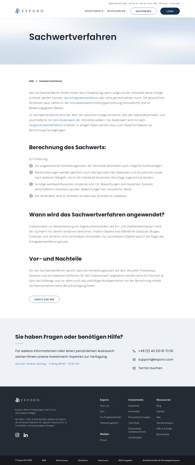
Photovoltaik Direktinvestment (137, 430)
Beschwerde (163, 434)
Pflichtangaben (125, 460)
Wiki (158, 417)
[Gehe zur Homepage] (29, 11)
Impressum (103, 460)
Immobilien (134, 411)
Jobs (102, 411)
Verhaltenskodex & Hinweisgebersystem (161, 460)
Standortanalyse (165, 422)
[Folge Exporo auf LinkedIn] (26, 435)
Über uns (104, 405)
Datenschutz (62, 460)
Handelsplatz (135, 437)
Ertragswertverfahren (84, 98)
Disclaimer (83, 460)
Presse (103, 440)
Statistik (161, 411)
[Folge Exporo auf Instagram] (18, 435)
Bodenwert (67, 120)
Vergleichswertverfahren (46, 125)
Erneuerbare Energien (139, 417)
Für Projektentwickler (110, 417)
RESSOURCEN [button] (116, 11)
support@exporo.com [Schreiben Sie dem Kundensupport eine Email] (155, 359)
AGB (44, 460)
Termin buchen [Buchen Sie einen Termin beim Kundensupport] (150, 368)
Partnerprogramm (109, 422)
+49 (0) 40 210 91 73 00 (155, 351)
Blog (159, 405)
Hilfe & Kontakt (164, 428)
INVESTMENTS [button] (94, 11)
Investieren (133, 405)
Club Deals (133, 422)
